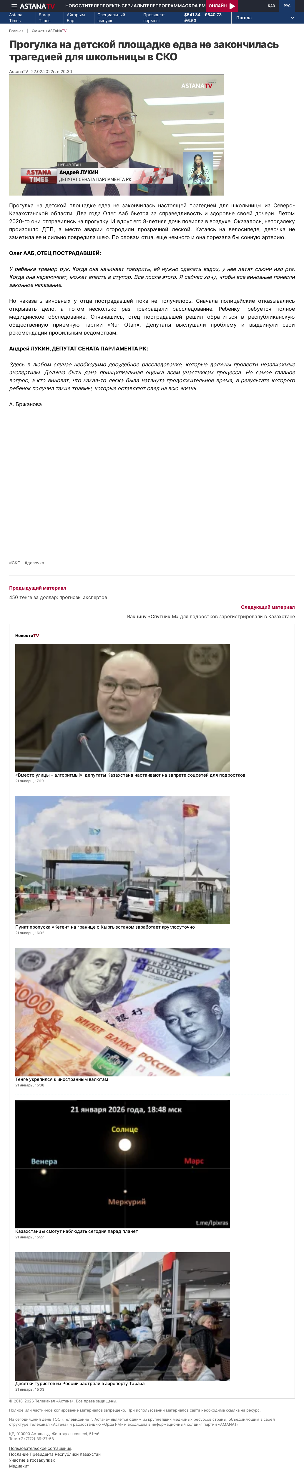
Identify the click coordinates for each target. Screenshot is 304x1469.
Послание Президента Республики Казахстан (55, 1454)
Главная (16, 31)
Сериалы (133, 6)
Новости (76, 6)
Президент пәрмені (154, 17)
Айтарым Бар (76, 17)
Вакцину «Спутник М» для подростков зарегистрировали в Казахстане (211, 616)
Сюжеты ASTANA (49, 31)
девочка (35, 563)
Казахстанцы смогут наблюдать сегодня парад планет (76, 1231)
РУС (287, 6)
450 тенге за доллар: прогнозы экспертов (58, 597)
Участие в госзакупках (32, 1460)
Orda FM (195, 6)
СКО (16, 563)
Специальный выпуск (111, 17)
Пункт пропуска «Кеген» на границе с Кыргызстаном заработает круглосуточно (105, 927)
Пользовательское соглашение (40, 1448)
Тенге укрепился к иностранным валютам (61, 1079)
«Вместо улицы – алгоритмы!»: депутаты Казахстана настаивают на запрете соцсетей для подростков (130, 775)
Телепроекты (105, 6)
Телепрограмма (164, 6)
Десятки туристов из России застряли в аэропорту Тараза (80, 1383)
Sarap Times (44, 17)
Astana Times (15, 17)
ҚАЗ (271, 6)
